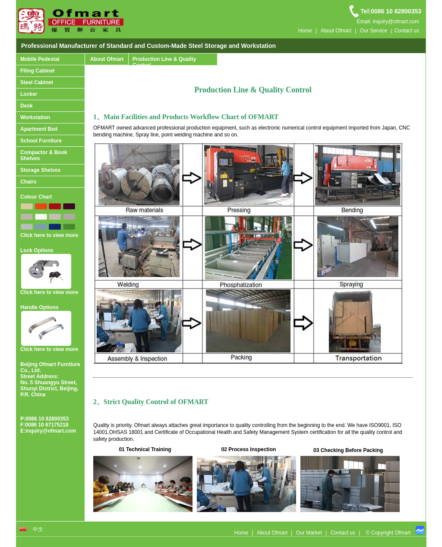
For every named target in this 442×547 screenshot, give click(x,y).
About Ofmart (336, 31)
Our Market (309, 533)
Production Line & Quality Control (164, 62)
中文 (35, 529)
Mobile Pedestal (40, 59)
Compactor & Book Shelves (43, 155)
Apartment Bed (38, 129)
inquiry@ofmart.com (50, 431)
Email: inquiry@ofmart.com (388, 22)
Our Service (373, 31)
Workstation (35, 117)
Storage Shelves (40, 170)
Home (305, 31)
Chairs (28, 182)
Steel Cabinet (36, 82)
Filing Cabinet (37, 71)
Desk (26, 106)
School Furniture (41, 141)
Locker (28, 94)
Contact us (407, 31)
